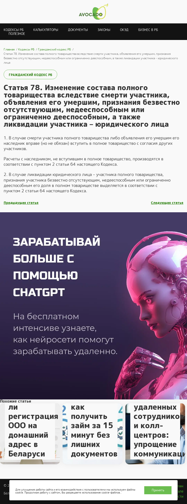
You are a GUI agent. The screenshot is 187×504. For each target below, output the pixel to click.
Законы (104, 30)
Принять (158, 490)
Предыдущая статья (21, 203)
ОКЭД (124, 30)
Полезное (17, 33)
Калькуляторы (45, 30)
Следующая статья (167, 203)
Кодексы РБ (14, 30)
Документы (78, 30)
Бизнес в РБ (148, 30)
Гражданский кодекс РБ (30, 75)
